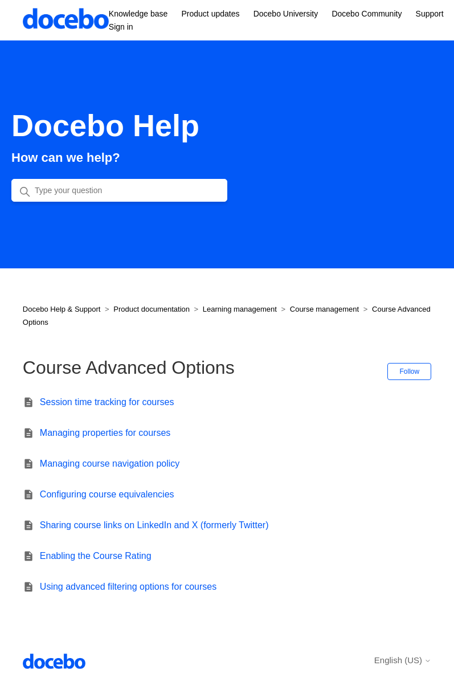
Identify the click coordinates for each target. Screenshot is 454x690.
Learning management (240, 309)
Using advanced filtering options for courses (128, 586)
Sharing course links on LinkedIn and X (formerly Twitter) (154, 525)
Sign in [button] (121, 26)
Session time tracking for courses (107, 402)
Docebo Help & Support (62, 309)
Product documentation (151, 309)
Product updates (211, 13)
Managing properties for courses (105, 433)
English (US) (402, 660)
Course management (324, 309)
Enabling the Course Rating (96, 556)
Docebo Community (367, 13)
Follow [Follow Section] (409, 371)
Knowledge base (138, 13)
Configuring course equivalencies (107, 494)
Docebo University (285, 13)
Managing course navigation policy (109, 463)
